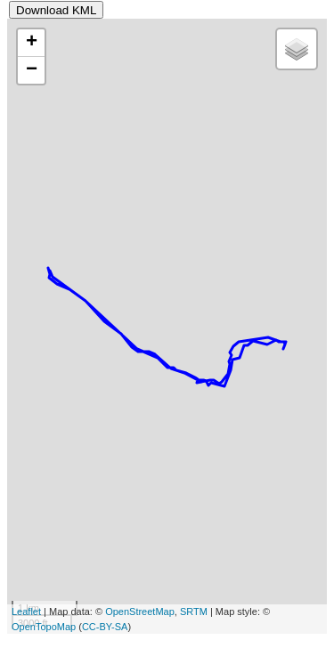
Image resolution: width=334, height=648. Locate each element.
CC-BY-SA (105, 626)
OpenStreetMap (140, 611)
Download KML (56, 10)
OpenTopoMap (44, 626)
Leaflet (26, 611)
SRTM (194, 611)
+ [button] (31, 42)
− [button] (31, 70)
